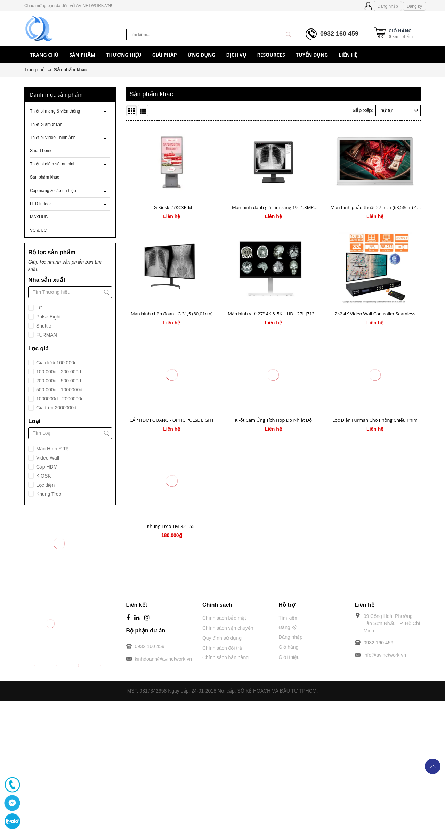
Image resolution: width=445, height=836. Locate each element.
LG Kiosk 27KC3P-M (171, 207)
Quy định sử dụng (222, 638)
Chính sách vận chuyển (227, 628)
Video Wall (47, 458)
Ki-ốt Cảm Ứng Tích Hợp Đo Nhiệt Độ (273, 420)
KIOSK (43, 476)
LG (39, 308)
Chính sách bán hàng (225, 657)
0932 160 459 (339, 33)
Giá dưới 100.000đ (56, 362)
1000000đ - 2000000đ (59, 399)
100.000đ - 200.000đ (58, 371)
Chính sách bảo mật (224, 618)
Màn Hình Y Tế (52, 449)
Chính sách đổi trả (222, 648)
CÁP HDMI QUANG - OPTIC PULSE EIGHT (172, 420)
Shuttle (43, 326)
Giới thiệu (289, 657)
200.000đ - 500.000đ (58, 380)
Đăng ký (414, 6)
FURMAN (46, 335)
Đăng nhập (388, 6)
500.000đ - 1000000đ (58, 389)
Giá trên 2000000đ (55, 408)
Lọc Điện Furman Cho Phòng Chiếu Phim (375, 420)
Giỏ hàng (288, 647)
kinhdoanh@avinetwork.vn (163, 659)
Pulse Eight (48, 317)
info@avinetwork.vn (385, 655)
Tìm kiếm (288, 618)
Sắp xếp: (363, 110)
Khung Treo (48, 494)
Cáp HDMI (47, 467)
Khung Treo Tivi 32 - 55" (171, 526)
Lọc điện (45, 485)
